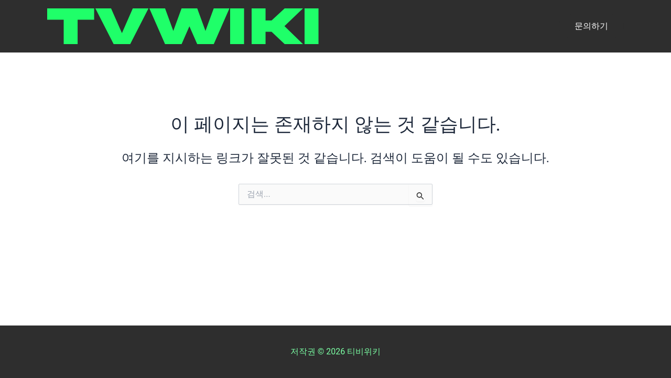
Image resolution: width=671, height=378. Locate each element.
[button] (591, 26)
